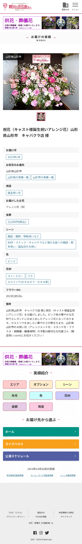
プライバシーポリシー (15, 516)
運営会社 (41, 512)
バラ (30, 276)
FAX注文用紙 (41, 516)
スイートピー (15, 276)
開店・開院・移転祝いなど (23, 236)
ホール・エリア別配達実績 (42, 475)
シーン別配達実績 (67, 475)
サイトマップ (66, 516)
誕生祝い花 (14, 193)
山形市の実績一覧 (43, 177)
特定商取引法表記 (66, 512)
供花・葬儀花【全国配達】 (41, 522)
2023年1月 (14, 157)
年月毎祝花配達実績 (15, 475)
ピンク (12, 261)
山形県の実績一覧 (18, 177)
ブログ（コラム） (15, 512)
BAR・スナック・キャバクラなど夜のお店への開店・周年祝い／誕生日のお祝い (40, 244)
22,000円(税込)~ (17, 222)
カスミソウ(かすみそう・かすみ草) (28, 282)
